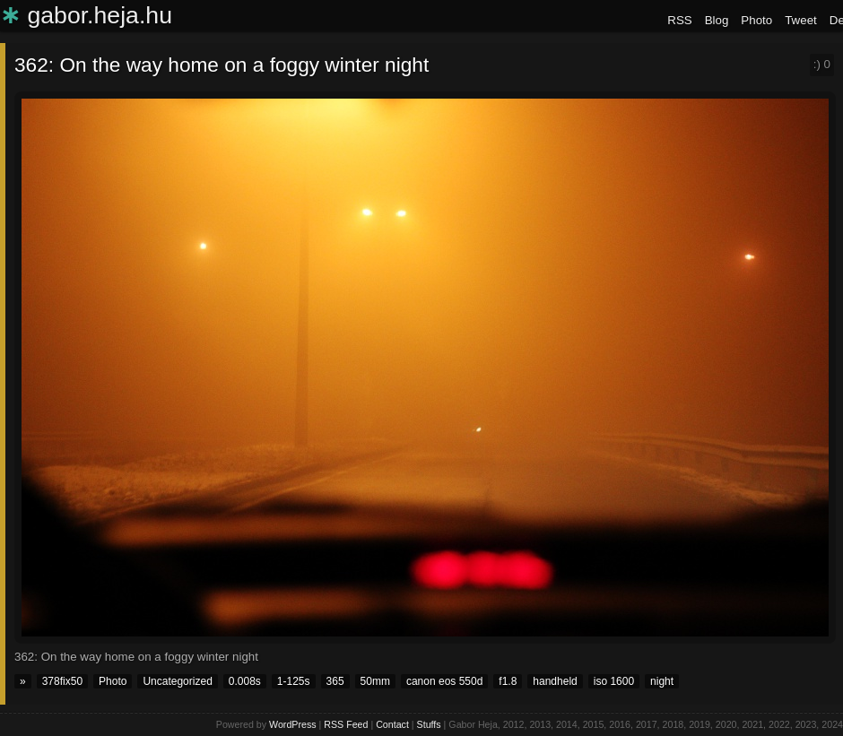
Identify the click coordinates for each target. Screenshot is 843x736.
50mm (375, 681)
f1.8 (508, 681)
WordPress (293, 724)
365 (335, 681)
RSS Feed (346, 724)
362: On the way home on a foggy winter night (221, 64)
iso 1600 (614, 681)
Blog (717, 20)
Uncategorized (177, 681)
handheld (555, 681)
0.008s (245, 681)
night (662, 681)
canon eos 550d (444, 681)
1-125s (293, 681)
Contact (392, 724)
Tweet (801, 20)
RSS (679, 20)
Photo (756, 20)
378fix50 (62, 681)
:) (821, 64)
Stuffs (429, 724)
